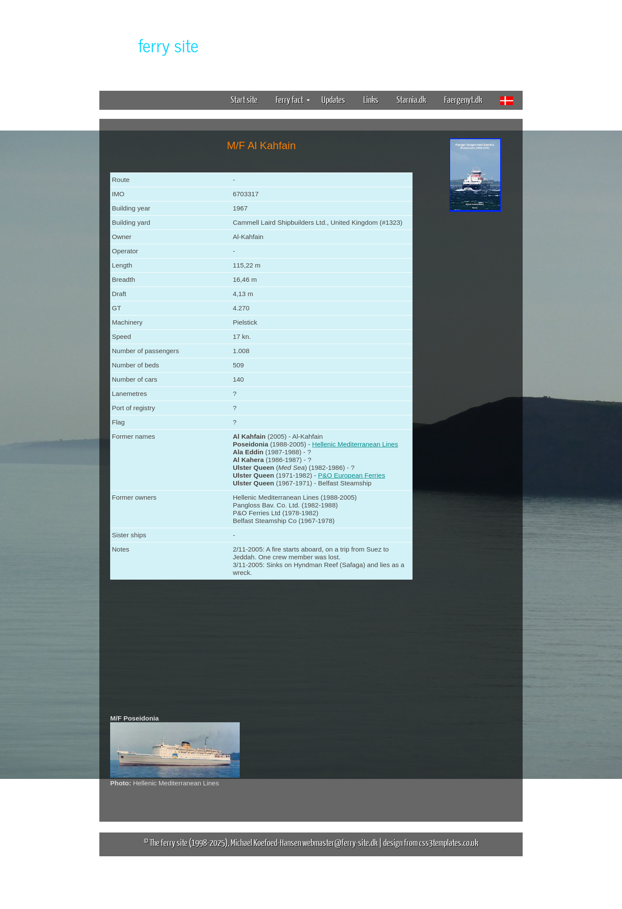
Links (370, 99)
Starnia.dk (411, 99)
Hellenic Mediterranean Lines (355, 444)
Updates (333, 99)
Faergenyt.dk (463, 99)
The (153, 44)
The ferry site (168, 842)
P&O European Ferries (351, 475)
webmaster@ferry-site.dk (340, 842)
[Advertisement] (475, 349)
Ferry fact (293, 99)
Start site (244, 99)
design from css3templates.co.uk (430, 842)
